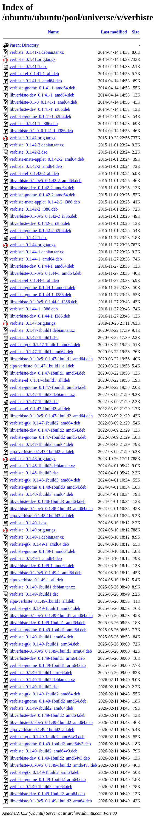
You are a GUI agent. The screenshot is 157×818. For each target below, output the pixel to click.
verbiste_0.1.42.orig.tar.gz (33, 137)
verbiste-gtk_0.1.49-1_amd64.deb (39, 544)
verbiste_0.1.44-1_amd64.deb (36, 259)
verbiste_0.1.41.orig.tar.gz (33, 59)
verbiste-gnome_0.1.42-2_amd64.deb (42, 195)
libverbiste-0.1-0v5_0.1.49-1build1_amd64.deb (51, 615)
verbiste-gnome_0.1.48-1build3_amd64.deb (48, 487)
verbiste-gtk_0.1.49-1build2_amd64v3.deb (47, 736)
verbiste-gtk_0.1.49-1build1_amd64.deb (45, 608)
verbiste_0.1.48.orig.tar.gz (33, 458)
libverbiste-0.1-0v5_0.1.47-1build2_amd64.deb (51, 416)
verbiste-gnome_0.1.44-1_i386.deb (40, 294)
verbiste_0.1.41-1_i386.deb (34, 123)
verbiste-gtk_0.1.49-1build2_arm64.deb (44, 772)
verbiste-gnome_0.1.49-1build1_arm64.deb (48, 665)
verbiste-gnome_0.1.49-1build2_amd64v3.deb (50, 743)
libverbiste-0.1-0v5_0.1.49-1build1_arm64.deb (51, 651)
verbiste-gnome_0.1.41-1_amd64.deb (42, 88)
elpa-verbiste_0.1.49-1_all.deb (36, 580)
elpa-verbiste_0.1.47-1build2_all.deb (42, 451)
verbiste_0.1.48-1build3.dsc (34, 473)
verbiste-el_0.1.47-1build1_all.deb (40, 380)
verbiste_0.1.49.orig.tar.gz (33, 530)
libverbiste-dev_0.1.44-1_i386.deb (40, 316)
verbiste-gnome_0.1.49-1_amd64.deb (42, 551)
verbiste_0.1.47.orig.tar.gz (33, 323)
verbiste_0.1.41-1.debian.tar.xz (37, 52)
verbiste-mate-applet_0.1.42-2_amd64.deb (47, 159)
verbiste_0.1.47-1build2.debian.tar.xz (42, 394)
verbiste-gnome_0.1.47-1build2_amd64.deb (48, 437)
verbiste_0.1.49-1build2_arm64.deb (41, 786)
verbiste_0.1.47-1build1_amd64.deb (41, 351)
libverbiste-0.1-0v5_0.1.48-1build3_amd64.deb (51, 508)
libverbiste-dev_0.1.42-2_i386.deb (40, 223)
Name (53, 32)
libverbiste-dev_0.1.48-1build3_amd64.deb (47, 501)
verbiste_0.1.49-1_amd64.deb (36, 558)
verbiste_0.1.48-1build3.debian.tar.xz (42, 465)
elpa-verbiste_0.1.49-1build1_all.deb (42, 601)
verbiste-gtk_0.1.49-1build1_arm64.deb (44, 644)
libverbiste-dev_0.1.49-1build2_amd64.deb (47, 715)
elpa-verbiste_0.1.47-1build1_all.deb (42, 366)
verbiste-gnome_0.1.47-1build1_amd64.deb (48, 387)
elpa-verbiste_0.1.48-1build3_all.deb (42, 515)
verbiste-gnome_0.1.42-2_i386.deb (40, 230)
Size (135, 32)
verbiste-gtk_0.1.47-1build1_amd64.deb (45, 344)
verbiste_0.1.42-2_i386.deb (34, 209)
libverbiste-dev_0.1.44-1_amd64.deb (42, 266)
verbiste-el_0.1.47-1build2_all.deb (40, 408)
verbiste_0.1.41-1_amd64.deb (36, 80)
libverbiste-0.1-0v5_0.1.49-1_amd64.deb (45, 572)
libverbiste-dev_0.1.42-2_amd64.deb (42, 187)
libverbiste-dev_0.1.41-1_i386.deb (40, 109)
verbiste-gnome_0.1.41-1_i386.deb (40, 116)
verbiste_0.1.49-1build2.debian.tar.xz (42, 679)
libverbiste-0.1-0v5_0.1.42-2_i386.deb (43, 216)
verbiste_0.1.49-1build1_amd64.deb (41, 637)
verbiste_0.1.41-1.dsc (28, 66)
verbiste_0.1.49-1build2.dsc (34, 686)
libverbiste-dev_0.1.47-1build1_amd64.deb (47, 373)
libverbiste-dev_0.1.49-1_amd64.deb (42, 565)
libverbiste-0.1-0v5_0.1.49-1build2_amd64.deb (51, 722)
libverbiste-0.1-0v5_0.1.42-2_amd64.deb (45, 180)
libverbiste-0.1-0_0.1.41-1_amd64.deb (43, 102)
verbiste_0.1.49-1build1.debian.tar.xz (42, 587)
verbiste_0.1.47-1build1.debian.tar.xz (42, 330)
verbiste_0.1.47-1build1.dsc (34, 337)
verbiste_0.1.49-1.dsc (28, 522)
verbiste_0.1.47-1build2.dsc (34, 401)
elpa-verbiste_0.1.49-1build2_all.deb (42, 729)
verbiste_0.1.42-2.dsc (28, 152)
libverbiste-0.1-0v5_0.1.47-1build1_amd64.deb (51, 358)
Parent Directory (24, 45)
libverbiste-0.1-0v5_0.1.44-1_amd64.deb (45, 273)
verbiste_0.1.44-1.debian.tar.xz (37, 252)
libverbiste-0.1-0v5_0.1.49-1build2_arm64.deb (51, 801)
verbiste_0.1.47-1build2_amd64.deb (41, 444)
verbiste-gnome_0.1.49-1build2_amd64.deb (48, 701)
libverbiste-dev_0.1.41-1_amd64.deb (42, 95)
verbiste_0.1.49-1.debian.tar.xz (37, 537)
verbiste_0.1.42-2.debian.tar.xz (37, 145)
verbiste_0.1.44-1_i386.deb (34, 309)
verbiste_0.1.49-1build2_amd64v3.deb (44, 751)
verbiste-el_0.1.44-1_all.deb (34, 280)
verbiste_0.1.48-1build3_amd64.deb (41, 494)
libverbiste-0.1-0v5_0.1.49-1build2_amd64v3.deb (53, 765)
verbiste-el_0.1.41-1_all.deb (34, 73)
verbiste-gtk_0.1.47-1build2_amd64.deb (45, 423)
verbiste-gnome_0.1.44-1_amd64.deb (42, 287)
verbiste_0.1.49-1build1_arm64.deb (41, 672)
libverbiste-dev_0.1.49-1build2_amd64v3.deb (50, 758)
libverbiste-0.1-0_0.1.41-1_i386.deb (41, 130)
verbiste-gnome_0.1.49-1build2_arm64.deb (48, 779)
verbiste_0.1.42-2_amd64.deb (36, 166)
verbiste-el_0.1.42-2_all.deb (34, 173)
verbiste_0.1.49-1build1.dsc (34, 594)
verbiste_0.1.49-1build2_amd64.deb (41, 708)
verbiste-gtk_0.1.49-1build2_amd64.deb (45, 694)
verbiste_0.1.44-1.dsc (28, 237)
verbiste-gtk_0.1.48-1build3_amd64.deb (45, 480)
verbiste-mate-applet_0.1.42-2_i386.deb (45, 202)
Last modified (114, 32)
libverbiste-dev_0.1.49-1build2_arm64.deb (47, 793)
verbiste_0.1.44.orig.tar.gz (33, 244)
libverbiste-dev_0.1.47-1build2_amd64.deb (47, 430)
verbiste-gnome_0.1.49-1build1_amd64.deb (48, 629)
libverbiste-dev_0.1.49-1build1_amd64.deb (47, 622)
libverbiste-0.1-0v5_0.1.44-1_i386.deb (43, 301)
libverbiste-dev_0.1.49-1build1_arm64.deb (47, 658)
